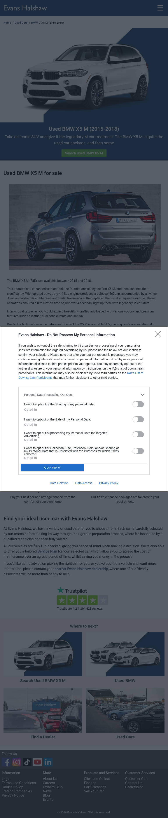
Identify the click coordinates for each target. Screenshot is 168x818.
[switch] (138, 404)
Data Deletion (59, 483)
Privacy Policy (108, 483)
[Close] (159, 335)
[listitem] (84, 394)
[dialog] (84, 409)
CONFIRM (52, 467)
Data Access (83, 483)
